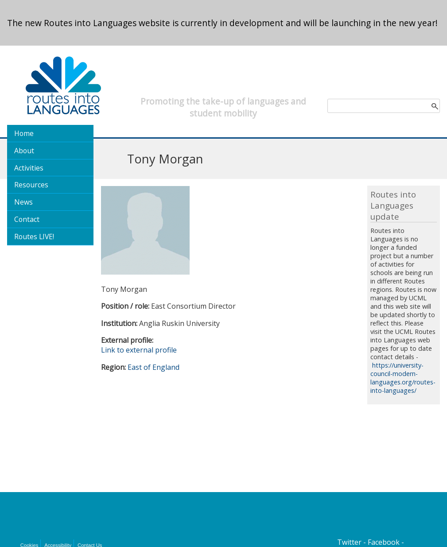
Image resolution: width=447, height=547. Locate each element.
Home (24, 133)
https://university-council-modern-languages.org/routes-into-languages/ (402, 378)
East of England (153, 367)
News (23, 202)
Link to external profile (139, 350)
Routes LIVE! (34, 236)
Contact (26, 219)
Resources (31, 185)
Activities (28, 168)
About (24, 150)
